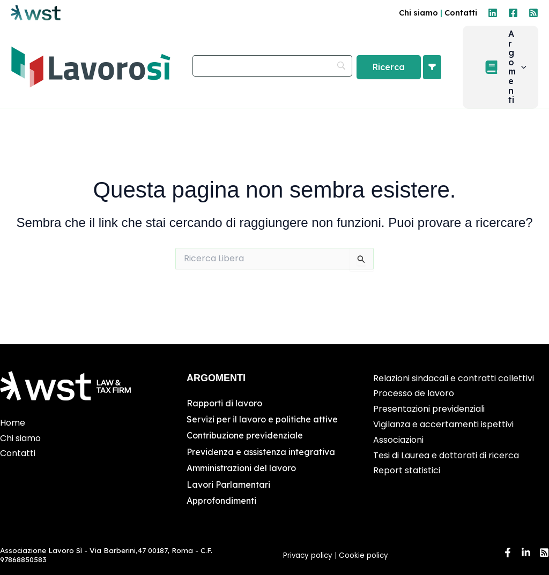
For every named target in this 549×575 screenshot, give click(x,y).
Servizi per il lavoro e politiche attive (262, 419)
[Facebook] (513, 13)
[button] (505, 70)
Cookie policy (364, 555)
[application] (526, 70)
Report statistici (406, 471)
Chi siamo (418, 12)
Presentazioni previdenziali (429, 409)
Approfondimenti (221, 500)
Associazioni (398, 440)
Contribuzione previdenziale (245, 435)
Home (12, 423)
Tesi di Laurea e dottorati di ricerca (446, 455)
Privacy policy (307, 555)
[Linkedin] (493, 13)
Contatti (460, 12)
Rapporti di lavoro (224, 403)
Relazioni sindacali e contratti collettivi (453, 378)
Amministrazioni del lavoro (241, 468)
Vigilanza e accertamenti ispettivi (443, 424)
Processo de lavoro (413, 394)
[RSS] (533, 13)
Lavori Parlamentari (228, 484)
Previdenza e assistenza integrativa (261, 452)
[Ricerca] (398, 70)
